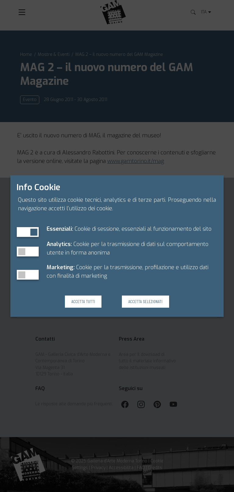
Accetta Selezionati (145, 301)
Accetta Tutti (83, 301)
